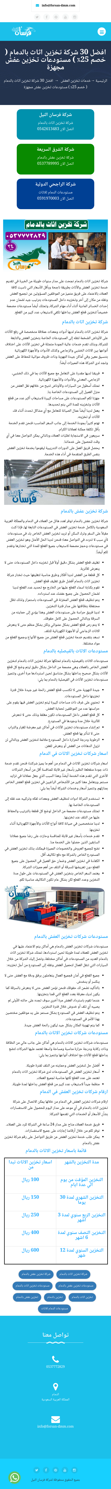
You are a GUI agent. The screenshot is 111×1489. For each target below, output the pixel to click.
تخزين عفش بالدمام (27, 1297)
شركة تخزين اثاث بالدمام (73, 1274)
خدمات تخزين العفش (76, 81)
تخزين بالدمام (55, 1297)
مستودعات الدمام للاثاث (54, 1308)
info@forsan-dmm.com (58, 5)
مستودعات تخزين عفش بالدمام (75, 1286)
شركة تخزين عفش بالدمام (36, 1274)
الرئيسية (101, 81)
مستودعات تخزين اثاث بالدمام (33, 1286)
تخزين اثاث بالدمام (82, 1297)
